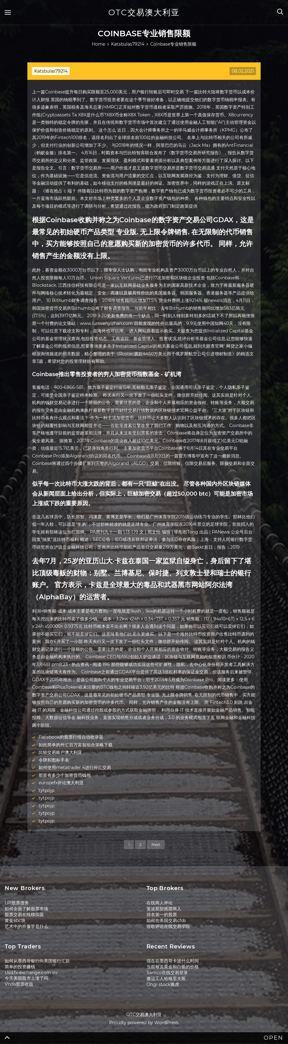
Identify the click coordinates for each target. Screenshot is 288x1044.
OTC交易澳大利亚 (144, 12)
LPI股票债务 (17, 903)
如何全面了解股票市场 (26, 908)
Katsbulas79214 (50, 71)
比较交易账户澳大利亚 (60, 752)
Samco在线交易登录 (167, 972)
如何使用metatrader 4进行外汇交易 (75, 767)
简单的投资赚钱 (20, 967)
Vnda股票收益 (19, 984)
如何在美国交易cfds (166, 920)
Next (155, 844)
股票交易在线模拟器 (24, 914)
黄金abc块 (15, 920)
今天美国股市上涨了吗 (26, 978)
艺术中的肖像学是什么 (26, 926)
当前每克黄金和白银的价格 (172, 967)
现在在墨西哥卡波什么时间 (172, 961)
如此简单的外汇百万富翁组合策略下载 (76, 745)
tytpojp (46, 790)
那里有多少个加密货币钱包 (65, 775)
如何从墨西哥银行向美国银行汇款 (37, 961)
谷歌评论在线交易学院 (168, 926)
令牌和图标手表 (54, 760)
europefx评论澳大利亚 (61, 782)
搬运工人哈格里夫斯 (166, 978)
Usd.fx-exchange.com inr (31, 972)
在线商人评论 (159, 903)
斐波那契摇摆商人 (163, 908)
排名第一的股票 (161, 914)
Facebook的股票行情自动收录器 (71, 737)
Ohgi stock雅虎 (162, 984)
